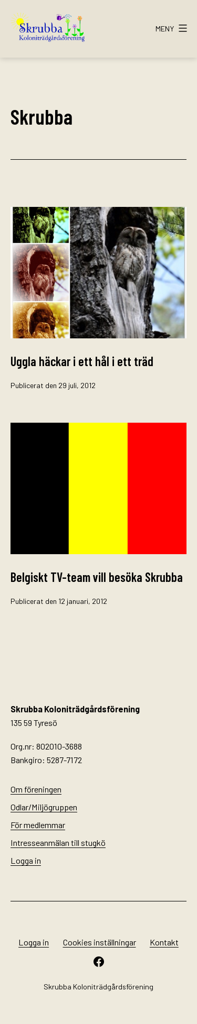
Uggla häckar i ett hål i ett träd (82, 361)
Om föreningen (36, 789)
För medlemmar (38, 825)
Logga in (26, 860)
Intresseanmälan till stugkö (58, 842)
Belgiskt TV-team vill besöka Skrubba (97, 577)
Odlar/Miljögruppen (44, 807)
